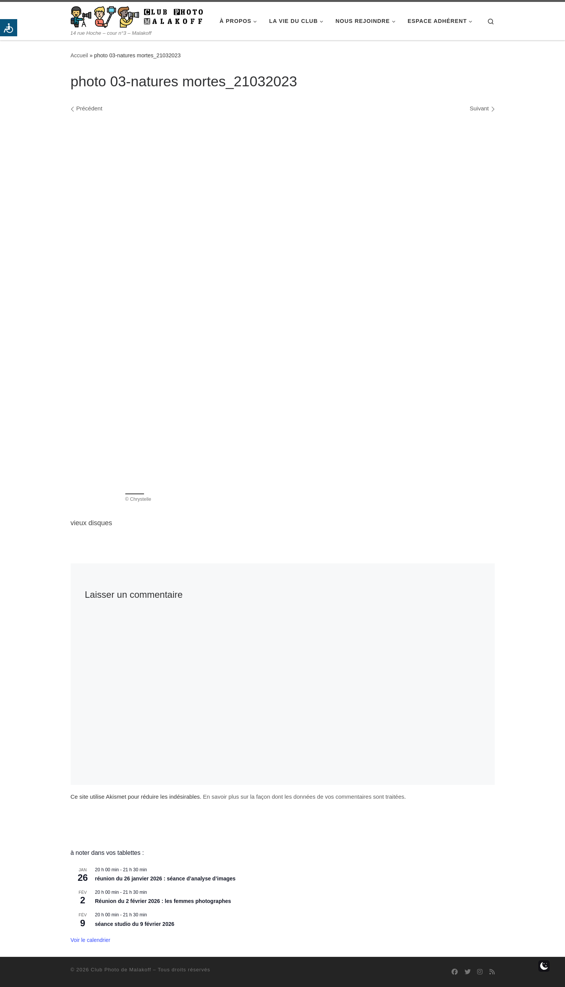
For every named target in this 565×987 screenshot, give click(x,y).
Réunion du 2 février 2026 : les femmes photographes (163, 901)
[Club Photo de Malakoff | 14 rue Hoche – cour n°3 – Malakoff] (137, 16)
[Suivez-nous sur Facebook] (455, 972)
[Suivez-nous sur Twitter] (468, 972)
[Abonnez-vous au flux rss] (492, 972)
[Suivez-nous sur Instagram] (479, 972)
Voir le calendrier (90, 940)
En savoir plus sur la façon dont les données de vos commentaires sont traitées (303, 796)
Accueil (79, 55)
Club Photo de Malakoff (121, 969)
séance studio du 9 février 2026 (135, 924)
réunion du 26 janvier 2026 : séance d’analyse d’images (165, 878)
